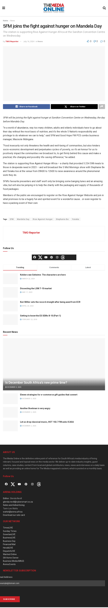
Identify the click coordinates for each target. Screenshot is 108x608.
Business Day (9, 542)
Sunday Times (9, 531)
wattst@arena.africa (12, 512)
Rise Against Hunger (43, 220)
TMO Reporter (12, 41)
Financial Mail (9, 545)
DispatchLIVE (9, 552)
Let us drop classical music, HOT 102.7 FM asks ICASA (47, 422)
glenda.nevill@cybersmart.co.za (18, 502)
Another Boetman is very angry (35, 409)
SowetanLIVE (9, 535)
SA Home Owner (11, 558)
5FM (12, 220)
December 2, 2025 (28, 413)
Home (5, 21)
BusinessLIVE (9, 538)
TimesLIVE (8, 528)
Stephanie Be (62, 220)
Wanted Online (10, 555)
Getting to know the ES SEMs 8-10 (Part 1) (40, 316)
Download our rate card (14, 516)
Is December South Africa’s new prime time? (36, 383)
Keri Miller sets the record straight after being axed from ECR (50, 303)
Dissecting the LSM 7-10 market (36, 289)
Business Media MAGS (13, 562)
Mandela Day (23, 220)
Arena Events (9, 565)
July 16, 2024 (28, 41)
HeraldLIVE (8, 548)
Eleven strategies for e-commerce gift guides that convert (48, 395)
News (12, 21)
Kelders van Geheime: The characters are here (43, 275)
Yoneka (75, 220)
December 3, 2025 (13, 388)
